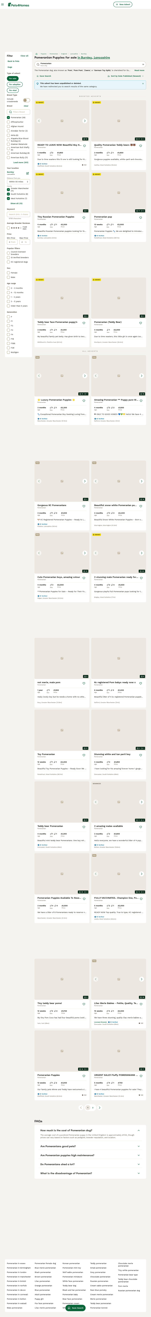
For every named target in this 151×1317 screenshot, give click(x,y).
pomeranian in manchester (19, 1277)
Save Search (44, 76)
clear (26, 106)
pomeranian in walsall (17, 1303)
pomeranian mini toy (72, 1268)
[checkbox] (8, 117)
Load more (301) (20, 162)
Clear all (24, 56)
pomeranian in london (16, 1272)
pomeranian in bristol (16, 1281)
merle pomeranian (98, 1299)
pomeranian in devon (16, 1290)
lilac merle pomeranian (45, 1308)
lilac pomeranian (42, 1281)
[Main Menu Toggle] (2, 4)
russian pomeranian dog (129, 1290)
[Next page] (99, 1107)
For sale (12, 78)
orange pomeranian (43, 1286)
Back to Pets (13, 61)
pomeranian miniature (72, 1277)
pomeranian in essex (16, 1263)
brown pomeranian (43, 1277)
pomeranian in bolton (16, 1299)
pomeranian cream (71, 1303)
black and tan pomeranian (74, 1290)
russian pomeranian (99, 1281)
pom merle (123, 1286)
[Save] (84, 145)
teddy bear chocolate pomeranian (127, 1280)
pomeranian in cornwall (17, 1294)
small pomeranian (98, 1268)
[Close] (143, 84)
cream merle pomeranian (101, 1294)
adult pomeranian (43, 1294)
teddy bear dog (69, 1286)
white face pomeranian (73, 1281)
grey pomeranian (98, 1272)
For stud (13, 90)
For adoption (14, 84)
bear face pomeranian (72, 1299)
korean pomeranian (71, 1263)
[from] (13, 242)
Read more (139, 70)
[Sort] (125, 76)
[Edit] (27, 173)
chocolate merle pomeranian (125, 1264)
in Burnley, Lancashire (94, 57)
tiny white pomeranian (128, 1270)
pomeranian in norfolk (17, 1286)
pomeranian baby (70, 1294)
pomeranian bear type (128, 1275)
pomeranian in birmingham (19, 1268)
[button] (61, 120)
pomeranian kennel (99, 1308)
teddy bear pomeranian (100, 1303)
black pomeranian (43, 1272)
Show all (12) (17, 203)
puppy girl (39, 1299)
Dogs (10, 67)
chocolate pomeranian (100, 1277)
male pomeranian (14, 1308)
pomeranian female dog (45, 1263)
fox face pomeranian (44, 1303)
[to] (26, 242)
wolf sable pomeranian (73, 1272)
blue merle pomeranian (45, 1268)
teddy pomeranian (98, 1263)
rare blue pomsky (98, 1290)
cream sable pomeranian (101, 1286)
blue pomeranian (42, 1290)
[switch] (26, 100)
